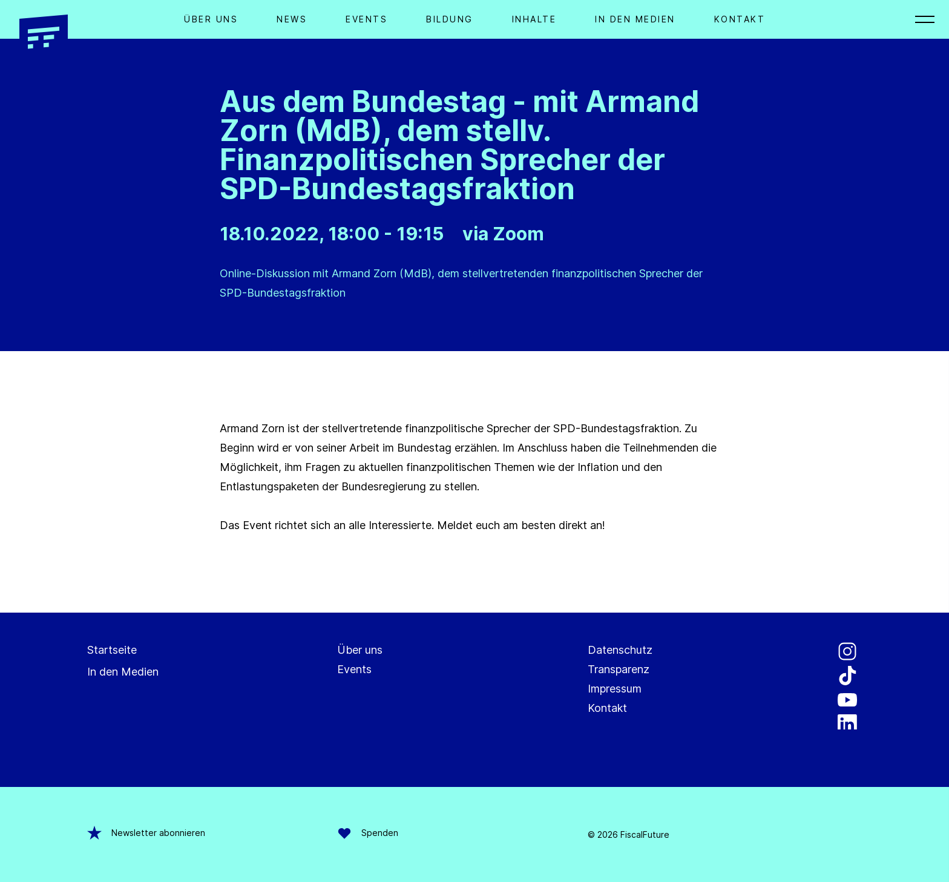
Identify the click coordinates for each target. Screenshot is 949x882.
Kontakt (740, 19)
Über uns (360, 649)
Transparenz (618, 669)
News (292, 19)
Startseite (112, 649)
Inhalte (534, 19)
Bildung (449, 19)
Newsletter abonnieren (146, 833)
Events (366, 19)
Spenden (367, 833)
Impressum (615, 688)
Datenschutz (620, 649)
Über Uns (211, 19)
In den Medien (635, 19)
